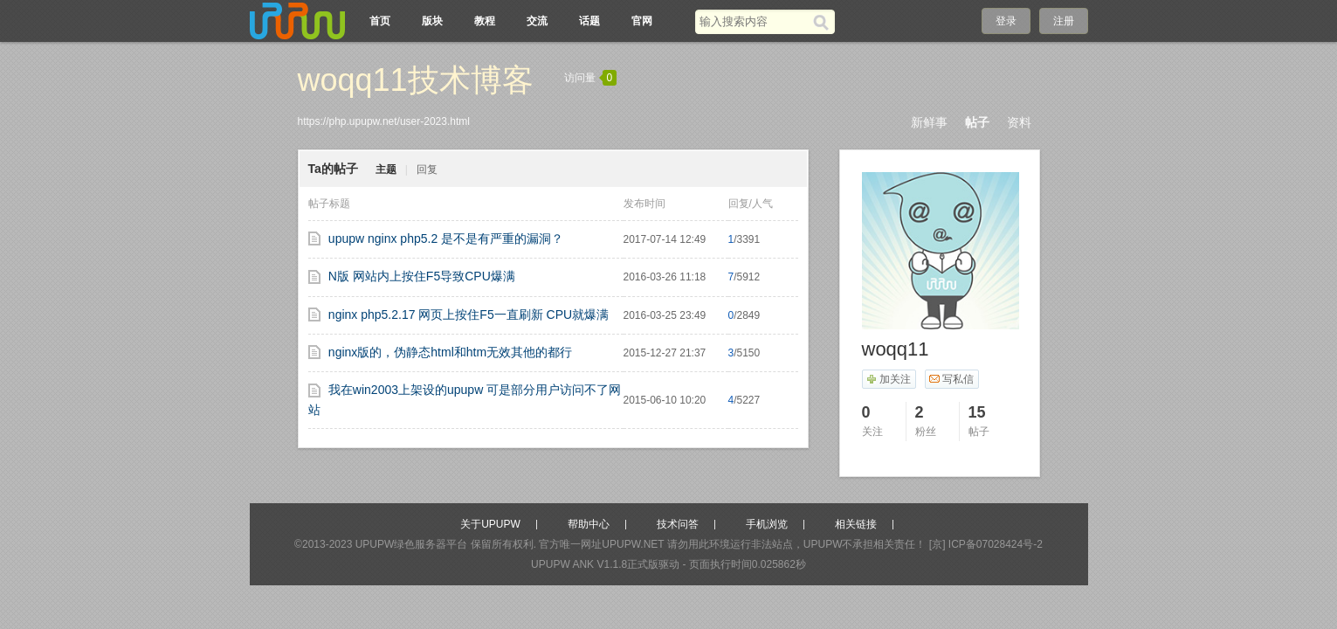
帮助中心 (589, 524)
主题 (386, 169)
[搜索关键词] (754, 21)
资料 (1019, 122)
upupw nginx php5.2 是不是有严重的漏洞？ (445, 238)
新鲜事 (929, 122)
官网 (641, 21)
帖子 (977, 122)
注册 (1063, 21)
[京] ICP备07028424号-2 (986, 544)
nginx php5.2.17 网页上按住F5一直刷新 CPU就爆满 (468, 314)
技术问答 (678, 524)
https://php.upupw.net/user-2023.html (384, 121)
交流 (537, 21)
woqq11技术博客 (416, 80)
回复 (427, 169)
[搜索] (824, 22)
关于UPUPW (490, 524)
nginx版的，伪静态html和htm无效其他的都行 (450, 352)
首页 (379, 21)
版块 (432, 21)
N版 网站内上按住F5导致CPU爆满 (421, 276)
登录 (1006, 21)
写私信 (951, 379)
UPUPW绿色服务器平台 (411, 544)
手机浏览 (767, 524)
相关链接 (856, 524)
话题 (589, 21)
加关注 (888, 379)
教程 (484, 21)
